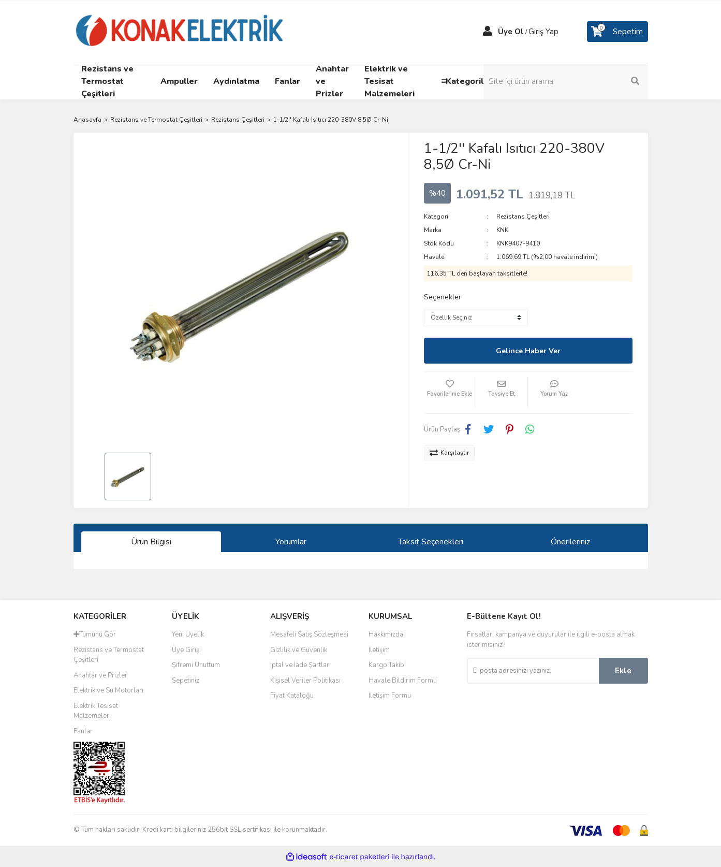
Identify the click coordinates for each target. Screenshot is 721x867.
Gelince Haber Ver (528, 351)
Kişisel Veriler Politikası (305, 680)
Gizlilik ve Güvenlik (298, 650)
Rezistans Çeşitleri (523, 216)
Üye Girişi (186, 650)
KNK (502, 230)
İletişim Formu (390, 695)
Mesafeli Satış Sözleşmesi (309, 634)
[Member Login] (487, 31)
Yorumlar (290, 541)
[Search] (578, 81)
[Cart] (617, 31)
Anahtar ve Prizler (100, 675)
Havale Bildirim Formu (403, 680)
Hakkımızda (386, 634)
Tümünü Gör (94, 634)
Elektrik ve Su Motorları (108, 690)
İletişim (379, 650)
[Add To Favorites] (450, 392)
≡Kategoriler (466, 81)
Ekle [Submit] (623, 671)
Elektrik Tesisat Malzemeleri (95, 711)
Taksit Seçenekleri (430, 541)
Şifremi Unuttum (196, 665)
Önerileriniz (570, 541)
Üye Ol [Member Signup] (511, 31)
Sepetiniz (185, 680)
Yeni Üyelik (188, 634)
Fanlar (83, 731)
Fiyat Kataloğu (292, 695)
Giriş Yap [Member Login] (543, 31)
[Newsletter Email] (533, 671)
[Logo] (180, 31)
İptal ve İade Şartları (300, 665)
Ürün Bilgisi (151, 541)
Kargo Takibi (387, 665)
